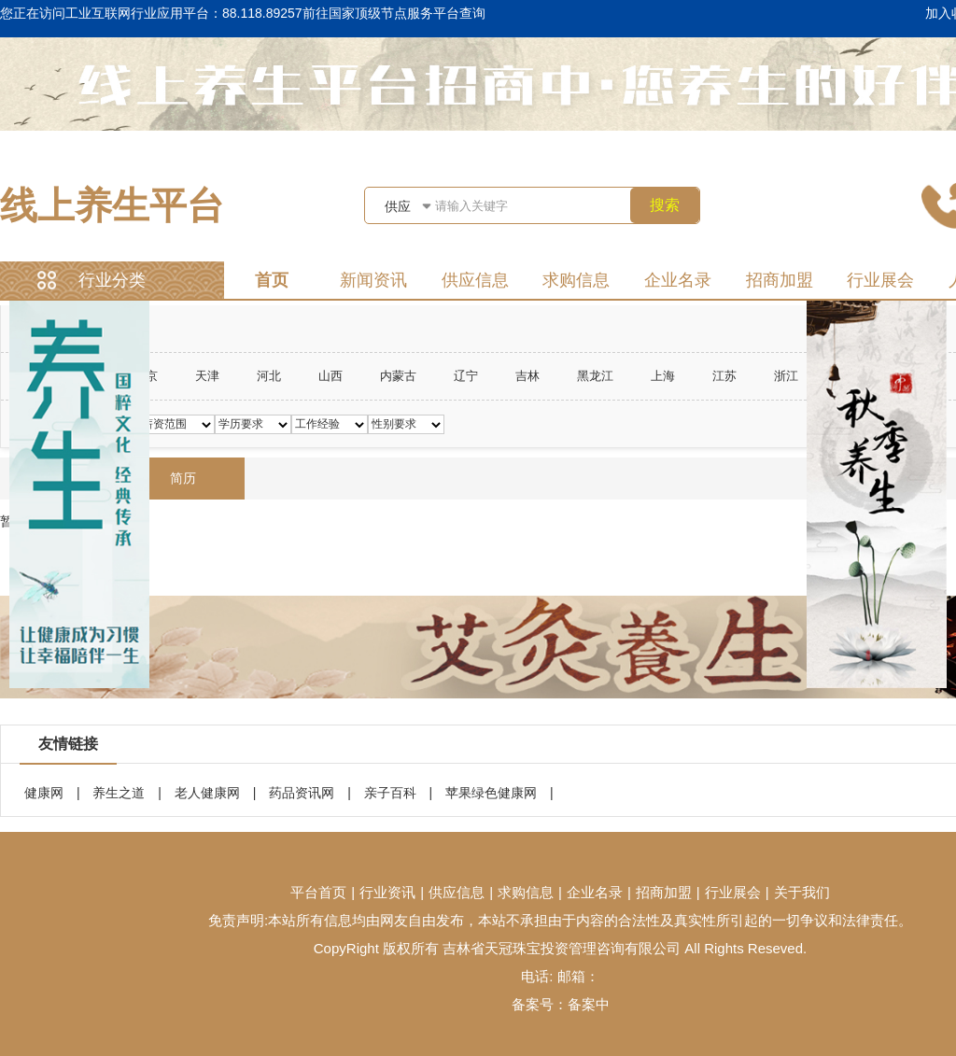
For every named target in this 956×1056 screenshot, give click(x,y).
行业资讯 (387, 892)
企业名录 (677, 280)
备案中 (589, 1004)
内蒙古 (398, 376)
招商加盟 (779, 280)
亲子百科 (390, 792)
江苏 (724, 376)
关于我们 (802, 892)
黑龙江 (595, 376)
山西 (330, 376)
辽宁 (466, 376)
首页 (271, 280)
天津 (207, 376)
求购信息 (576, 280)
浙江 (786, 376)
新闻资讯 (373, 280)
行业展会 (880, 280)
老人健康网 (207, 792)
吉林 (527, 376)
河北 (269, 376)
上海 (663, 376)
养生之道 (118, 792)
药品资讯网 (301, 792)
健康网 (43, 792)
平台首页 (318, 892)
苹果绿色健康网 (491, 792)
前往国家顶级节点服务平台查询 (393, 13)
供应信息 (475, 280)
